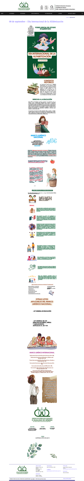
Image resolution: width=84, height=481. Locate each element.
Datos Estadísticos (35, 13)
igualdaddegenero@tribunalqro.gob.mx (54, 470)
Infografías (22, 13)
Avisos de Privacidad (67, 478)
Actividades (12, 13)
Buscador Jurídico (71, 13)
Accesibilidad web (48, 13)
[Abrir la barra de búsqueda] (82, 13)
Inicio (2, 13)
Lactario (60, 13)
